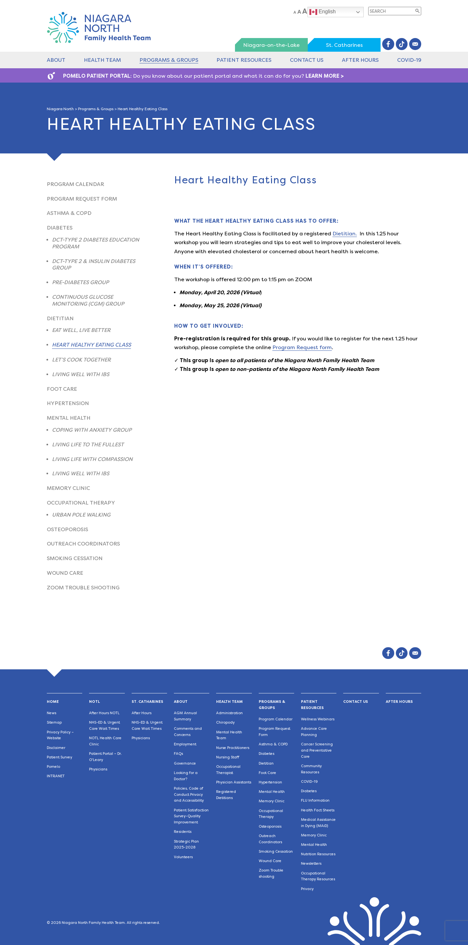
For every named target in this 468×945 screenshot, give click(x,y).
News (51, 713)
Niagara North (60, 109)
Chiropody (225, 722)
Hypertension (68, 403)
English (322, 12)
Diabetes (59, 228)
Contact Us (306, 60)
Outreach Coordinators (83, 544)
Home (53, 702)
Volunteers (183, 857)
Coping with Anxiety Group (92, 430)
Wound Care (65, 573)
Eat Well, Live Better (81, 330)
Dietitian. (344, 233)
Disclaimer (56, 748)
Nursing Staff (227, 757)
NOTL (94, 702)
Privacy (307, 889)
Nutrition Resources (318, 854)
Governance (185, 763)
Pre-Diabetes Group (80, 282)
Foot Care (62, 389)
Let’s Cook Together (81, 360)
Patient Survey (59, 757)
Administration (229, 713)
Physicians (98, 769)
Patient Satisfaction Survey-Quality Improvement (191, 816)
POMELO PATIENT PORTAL (96, 76)
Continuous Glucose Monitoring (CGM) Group (88, 300)
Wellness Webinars (317, 719)
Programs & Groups (168, 60)
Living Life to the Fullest (88, 444)
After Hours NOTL (104, 713)
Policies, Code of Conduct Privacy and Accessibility (189, 794)
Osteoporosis (67, 529)
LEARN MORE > (325, 76)
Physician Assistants (233, 782)
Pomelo (53, 767)
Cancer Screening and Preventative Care (317, 750)
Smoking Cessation (75, 558)
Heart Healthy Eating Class (91, 345)
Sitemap (54, 722)
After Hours (360, 60)
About (56, 60)
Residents (182, 832)
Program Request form (302, 347)
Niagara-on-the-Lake (271, 45)
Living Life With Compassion (92, 459)
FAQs (178, 754)
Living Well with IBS (80, 374)
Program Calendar (75, 184)
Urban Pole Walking (81, 515)
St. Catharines (344, 45)
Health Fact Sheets (317, 810)
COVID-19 (409, 60)
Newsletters (311, 863)
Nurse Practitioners (232, 748)
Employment (185, 744)
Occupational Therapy (81, 503)
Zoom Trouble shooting (83, 587)
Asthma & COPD (69, 213)
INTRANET (56, 776)
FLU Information (315, 800)
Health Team (102, 60)
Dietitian (60, 318)
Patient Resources (243, 60)
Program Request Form (82, 199)
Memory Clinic (68, 488)
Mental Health (68, 418)
